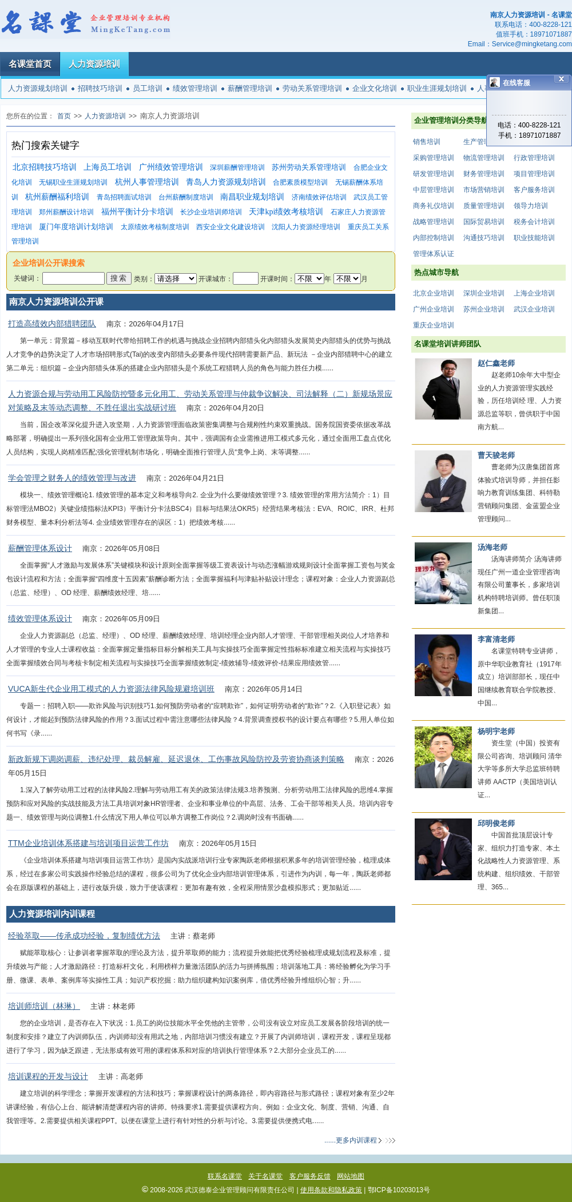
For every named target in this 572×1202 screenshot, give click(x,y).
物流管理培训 (484, 158)
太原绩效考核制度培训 (155, 227)
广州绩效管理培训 (171, 167)
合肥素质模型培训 (300, 182)
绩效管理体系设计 (40, 618)
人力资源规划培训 (37, 88)
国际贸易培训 (484, 222)
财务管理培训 (484, 174)
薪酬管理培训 (250, 88)
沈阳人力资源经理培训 (306, 227)
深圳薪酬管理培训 (237, 167)
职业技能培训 (534, 238)
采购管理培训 (433, 158)
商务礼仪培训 (433, 206)
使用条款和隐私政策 (331, 1190)
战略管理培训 (433, 222)
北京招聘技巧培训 (45, 167)
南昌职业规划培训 (252, 197)
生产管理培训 (484, 142)
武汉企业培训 (534, 309)
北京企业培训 (433, 293)
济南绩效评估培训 (319, 197)
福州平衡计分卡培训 (137, 211)
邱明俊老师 (496, 823)
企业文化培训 (374, 88)
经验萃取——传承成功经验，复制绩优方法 (84, 935)
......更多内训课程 (350, 1140)
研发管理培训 (433, 174)
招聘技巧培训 (100, 88)
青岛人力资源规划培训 (226, 182)
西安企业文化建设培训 (230, 227)
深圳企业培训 (484, 293)
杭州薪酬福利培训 (57, 197)
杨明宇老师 (496, 731)
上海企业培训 (534, 293)
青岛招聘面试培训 (124, 197)
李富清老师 (496, 639)
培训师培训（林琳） (44, 1006)
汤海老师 (492, 547)
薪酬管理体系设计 (40, 548)
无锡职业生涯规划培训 (73, 182)
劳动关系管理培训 (312, 88)
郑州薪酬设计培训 (66, 212)
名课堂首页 (30, 64)
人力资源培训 (94, 64)
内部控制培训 (433, 238)
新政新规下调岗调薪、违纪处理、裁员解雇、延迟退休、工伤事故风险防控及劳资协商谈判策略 (176, 759)
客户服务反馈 (310, 1176)
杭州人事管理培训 (147, 182)
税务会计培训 (534, 222)
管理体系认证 (433, 254)
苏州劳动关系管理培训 (309, 167)
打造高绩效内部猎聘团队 (52, 323)
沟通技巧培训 (484, 238)
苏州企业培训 (484, 309)
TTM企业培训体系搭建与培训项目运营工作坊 (88, 843)
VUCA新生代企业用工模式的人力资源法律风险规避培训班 (111, 688)
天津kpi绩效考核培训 (286, 211)
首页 (64, 116)
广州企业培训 (433, 309)
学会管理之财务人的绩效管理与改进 (72, 477)
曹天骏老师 (496, 455)
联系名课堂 (225, 1176)
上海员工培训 (108, 167)
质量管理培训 (484, 206)
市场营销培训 (484, 190)
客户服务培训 (534, 190)
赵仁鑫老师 (496, 363)
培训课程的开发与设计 (48, 1076)
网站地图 (350, 1176)
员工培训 (147, 88)
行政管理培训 (534, 158)
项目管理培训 (534, 174)
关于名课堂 (265, 1176)
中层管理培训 (433, 190)
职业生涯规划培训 (437, 88)
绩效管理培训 (195, 88)
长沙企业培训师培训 (211, 212)
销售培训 (426, 142)
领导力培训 (531, 206)
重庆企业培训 (433, 325)
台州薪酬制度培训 (185, 197)
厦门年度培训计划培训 (76, 226)
